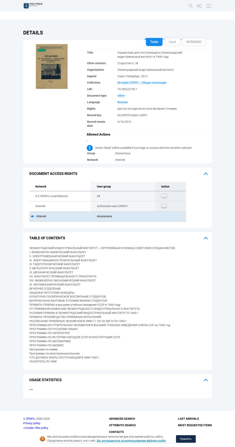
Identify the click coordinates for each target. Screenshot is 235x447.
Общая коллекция (154, 82)
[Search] (191, 6)
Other (121, 95)
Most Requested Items (195, 425)
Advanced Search (122, 418)
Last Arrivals (188, 418)
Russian (122, 102)
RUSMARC (194, 42)
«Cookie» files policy (35, 427)
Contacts (116, 432)
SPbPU (30, 418)
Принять (186, 438)
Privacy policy (31, 423)
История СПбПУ (128, 82)
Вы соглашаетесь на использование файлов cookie (131, 440)
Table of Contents (47, 238)
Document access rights (53, 173)
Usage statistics (45, 380)
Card (172, 42)
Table (154, 42)
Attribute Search (122, 425)
